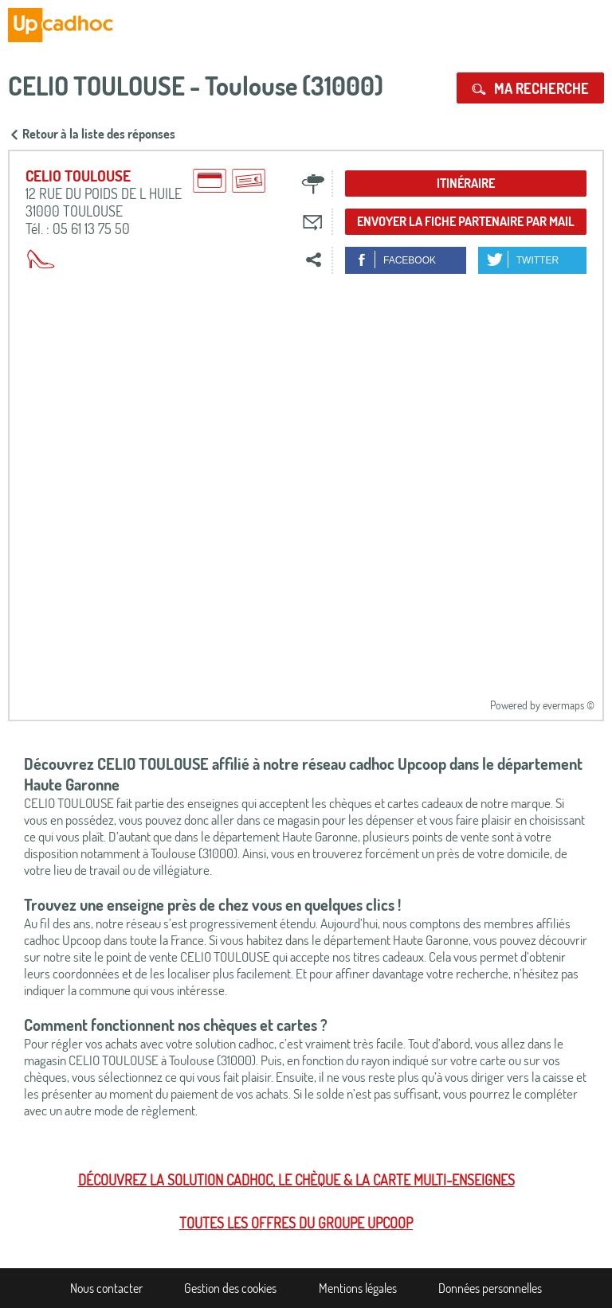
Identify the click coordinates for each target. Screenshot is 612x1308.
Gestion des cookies (230, 1288)
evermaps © (568, 705)
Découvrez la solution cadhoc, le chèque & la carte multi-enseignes (296, 1180)
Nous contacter (106, 1288)
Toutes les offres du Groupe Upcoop (296, 1223)
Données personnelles (490, 1288)
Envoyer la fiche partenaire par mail (466, 221)
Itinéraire (466, 183)
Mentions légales (358, 1288)
